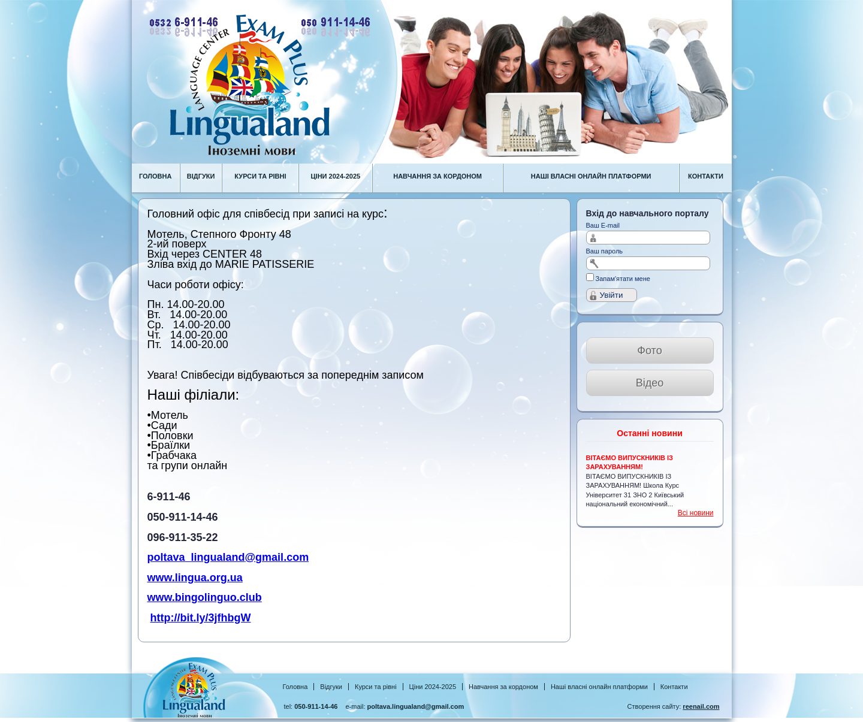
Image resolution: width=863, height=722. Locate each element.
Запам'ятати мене (623, 278)
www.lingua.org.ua (195, 578)
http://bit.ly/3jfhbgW (200, 618)
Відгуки (331, 686)
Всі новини (696, 513)
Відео (650, 383)
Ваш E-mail (603, 225)
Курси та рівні (376, 686)
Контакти (674, 686)
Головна (295, 686)
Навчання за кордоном (503, 686)
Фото (649, 351)
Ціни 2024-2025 (432, 686)
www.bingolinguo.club (204, 597)
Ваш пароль (604, 251)
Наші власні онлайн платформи (599, 686)
